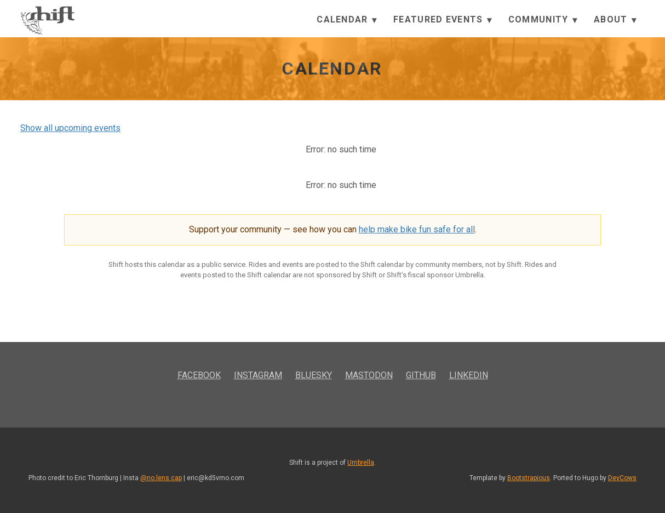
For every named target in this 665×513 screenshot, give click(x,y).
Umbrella (360, 462)
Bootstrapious (528, 478)
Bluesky (313, 375)
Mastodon (369, 375)
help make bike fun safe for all (417, 229)
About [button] (615, 20)
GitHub (421, 375)
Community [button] (542, 20)
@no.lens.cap (161, 478)
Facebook (199, 375)
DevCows (622, 478)
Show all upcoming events (70, 128)
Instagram (258, 375)
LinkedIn (468, 375)
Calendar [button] (347, 20)
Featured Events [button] (442, 20)
